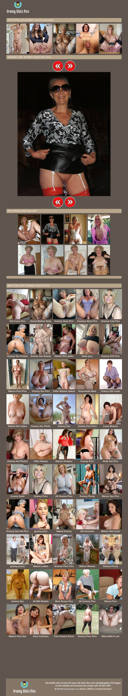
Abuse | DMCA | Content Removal (95, 689)
